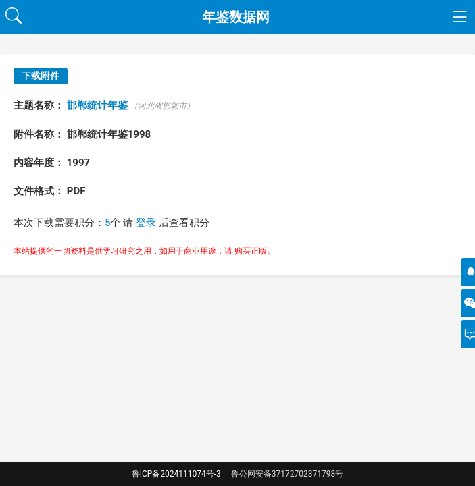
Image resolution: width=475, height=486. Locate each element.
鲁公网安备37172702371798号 (287, 474)
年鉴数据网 (236, 17)
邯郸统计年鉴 (97, 105)
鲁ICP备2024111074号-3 (176, 474)
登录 (146, 223)
